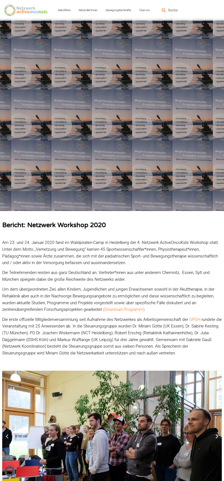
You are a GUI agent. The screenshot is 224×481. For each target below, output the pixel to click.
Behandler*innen (89, 10)
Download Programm (123, 311)
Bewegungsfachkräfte (119, 10)
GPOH (194, 321)
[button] (7, 438)
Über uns (145, 10)
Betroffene (65, 10)
